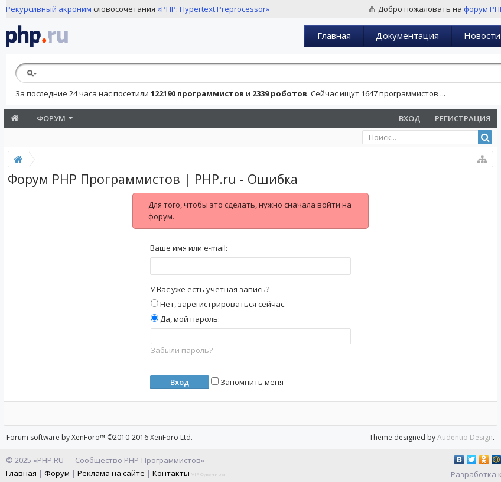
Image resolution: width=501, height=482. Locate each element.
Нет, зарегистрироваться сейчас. (218, 304)
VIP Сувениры (208, 474)
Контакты (171, 473)
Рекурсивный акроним (49, 9)
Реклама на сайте (111, 473)
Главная (334, 35)
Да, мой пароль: (185, 318)
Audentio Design (465, 437)
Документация (407, 35)
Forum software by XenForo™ (99, 437)
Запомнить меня (247, 382)
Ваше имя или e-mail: (188, 247)
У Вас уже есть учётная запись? (209, 289)
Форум (51, 118)
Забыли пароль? (182, 350)
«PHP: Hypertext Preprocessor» (213, 9)
